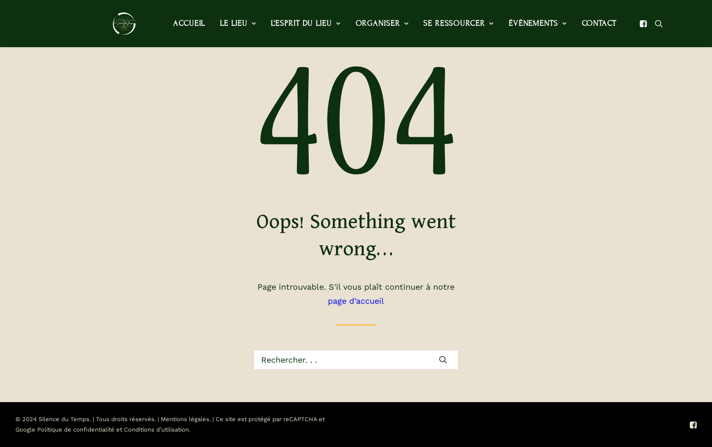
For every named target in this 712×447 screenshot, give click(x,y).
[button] (625, 23)
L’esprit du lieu (286, 23)
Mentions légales (185, 419)
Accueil (170, 23)
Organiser (363, 23)
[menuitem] (170, 23)
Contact (580, 23)
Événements (519, 23)
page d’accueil (356, 301)
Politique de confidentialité (75, 429)
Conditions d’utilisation (156, 429)
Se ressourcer (439, 23)
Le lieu (219, 23)
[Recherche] (356, 359)
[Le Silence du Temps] (111, 23)
